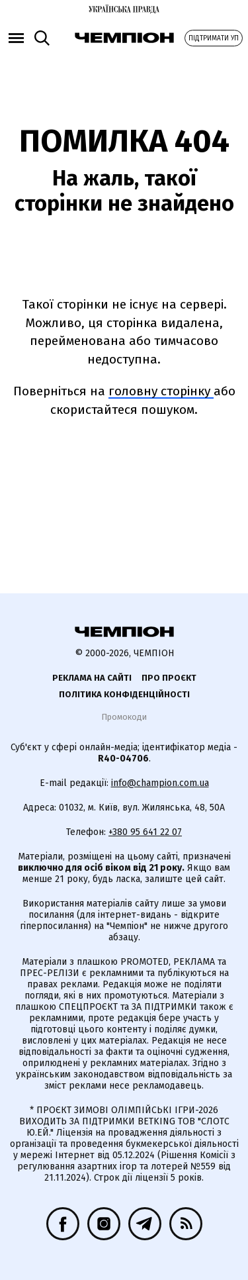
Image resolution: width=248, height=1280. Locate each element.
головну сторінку (161, 391)
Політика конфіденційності (124, 694)
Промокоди (124, 717)
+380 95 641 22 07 (145, 832)
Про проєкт (169, 678)
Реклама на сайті (92, 678)
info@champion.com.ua (160, 783)
